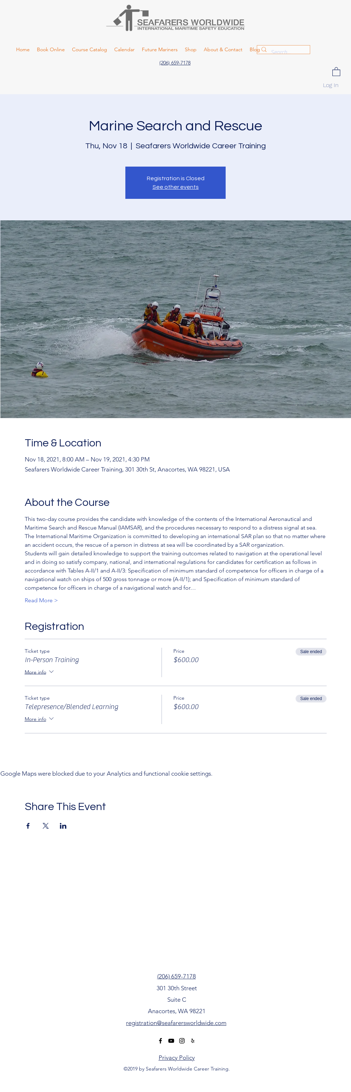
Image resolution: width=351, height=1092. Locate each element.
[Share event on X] (45, 826)
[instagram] (182, 1040)
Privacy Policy (177, 1057)
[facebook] (160, 1040)
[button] (336, 71)
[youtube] (171, 1040)
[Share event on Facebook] (28, 826)
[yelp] (192, 1040)
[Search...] (283, 52)
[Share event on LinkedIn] (63, 826)
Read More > (41, 600)
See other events (176, 187)
